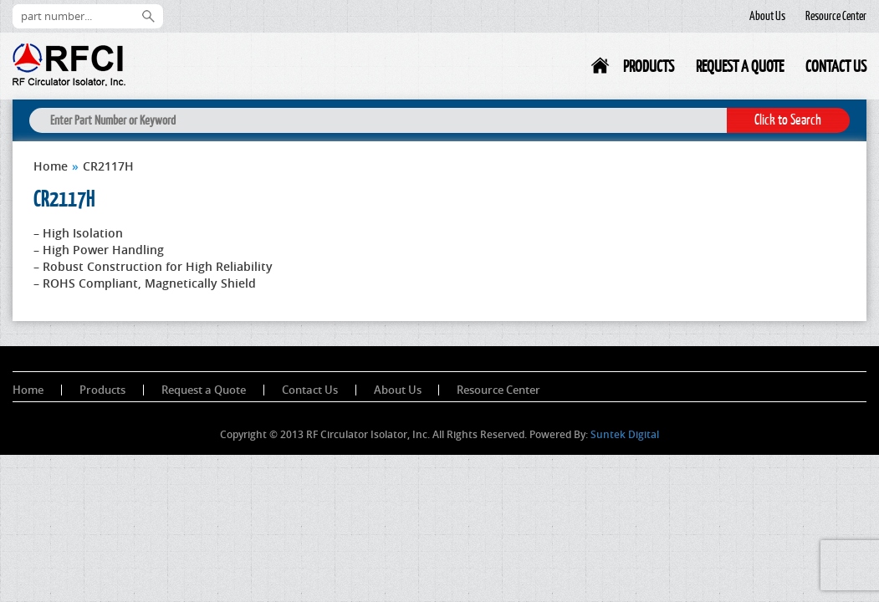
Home (601, 69)
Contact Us (835, 66)
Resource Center (835, 16)
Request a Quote (740, 66)
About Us (767, 16)
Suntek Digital (624, 434)
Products (648, 66)
